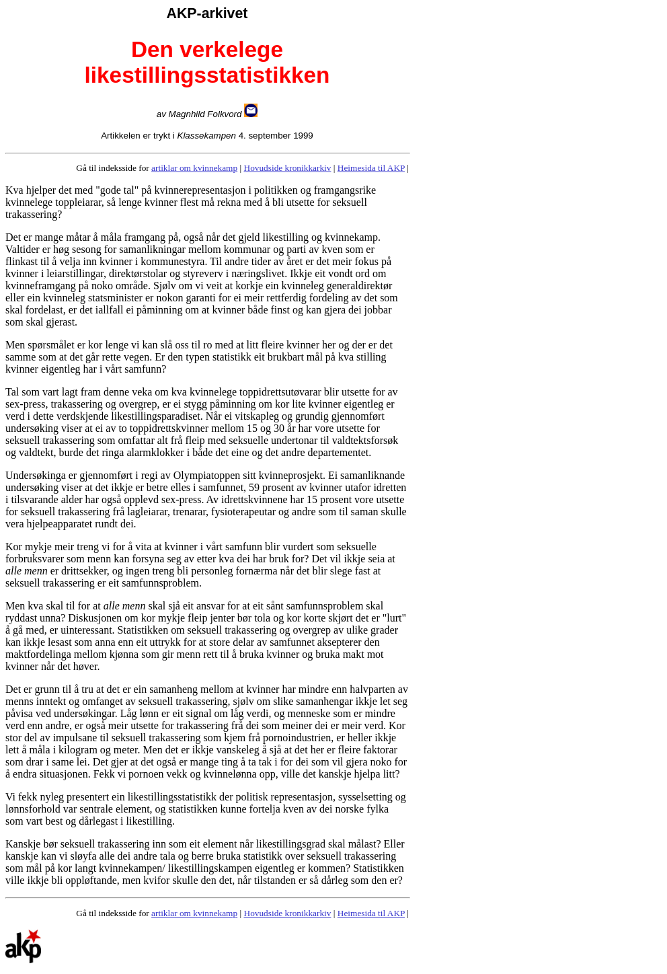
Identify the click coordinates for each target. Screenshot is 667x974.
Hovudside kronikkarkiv (287, 168)
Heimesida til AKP (371, 168)
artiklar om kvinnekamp (194, 168)
